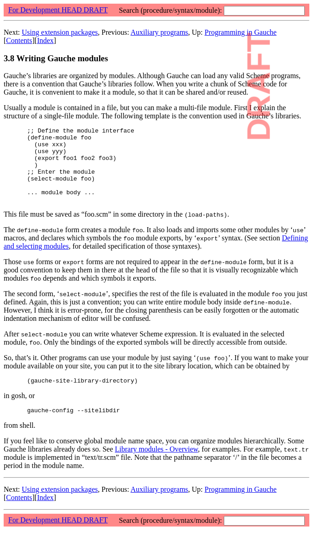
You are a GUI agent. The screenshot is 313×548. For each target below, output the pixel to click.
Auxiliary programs (159, 32)
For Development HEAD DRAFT (58, 10)
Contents (19, 40)
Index (45, 40)
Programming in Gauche (240, 507)
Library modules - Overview (156, 467)
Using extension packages (60, 32)
